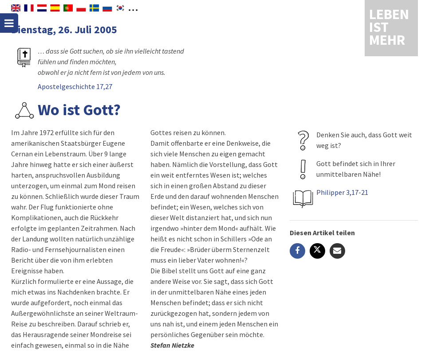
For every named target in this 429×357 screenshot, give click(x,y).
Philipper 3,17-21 (342, 192)
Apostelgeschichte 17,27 (75, 86)
